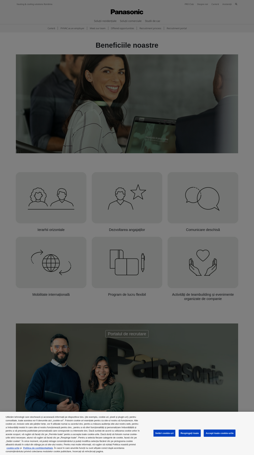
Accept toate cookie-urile (220, 433)
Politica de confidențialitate (38, 448)
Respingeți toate (190, 433)
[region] (127, 433)
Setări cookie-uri (164, 433)
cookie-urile (13, 448)
